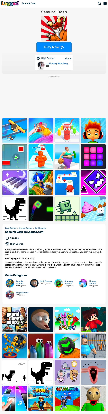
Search (99, 3)
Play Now (51, 47)
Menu (105, 3)
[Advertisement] (54, 97)
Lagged (10, 3)
